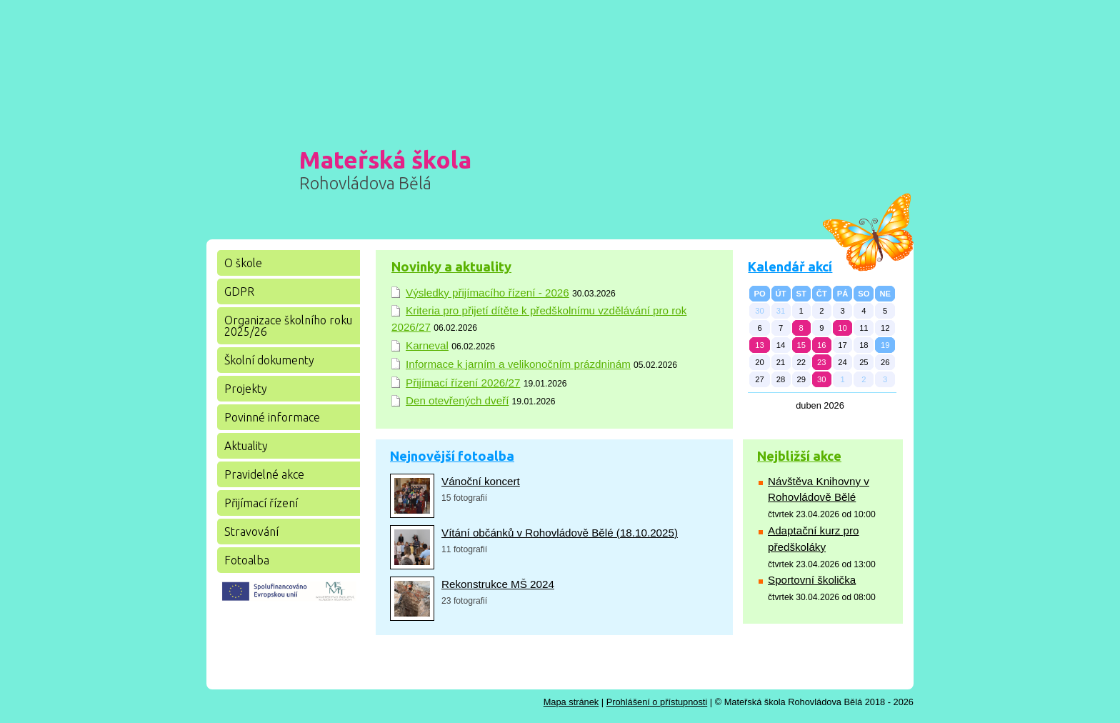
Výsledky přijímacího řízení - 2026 (487, 292)
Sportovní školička (812, 580)
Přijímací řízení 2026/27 (463, 383)
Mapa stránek (571, 702)
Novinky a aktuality (451, 266)
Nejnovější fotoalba (452, 456)
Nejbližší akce (799, 456)
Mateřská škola (385, 169)
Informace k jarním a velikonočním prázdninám (518, 364)
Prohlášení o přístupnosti (657, 702)
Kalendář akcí (790, 266)
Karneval (427, 345)
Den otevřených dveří (457, 400)
